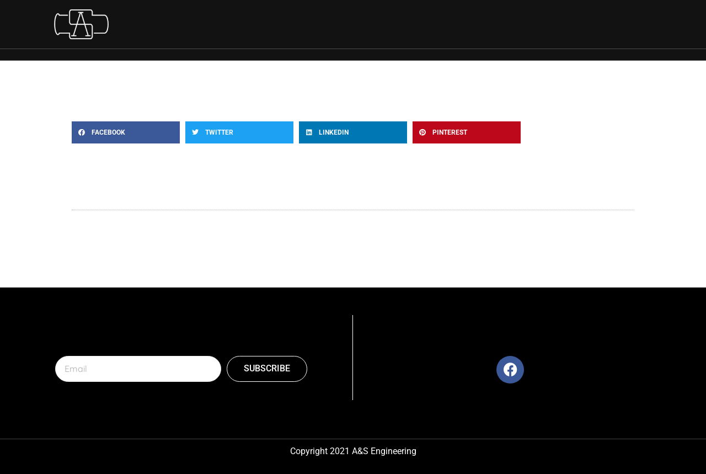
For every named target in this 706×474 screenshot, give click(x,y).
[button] (126, 132)
